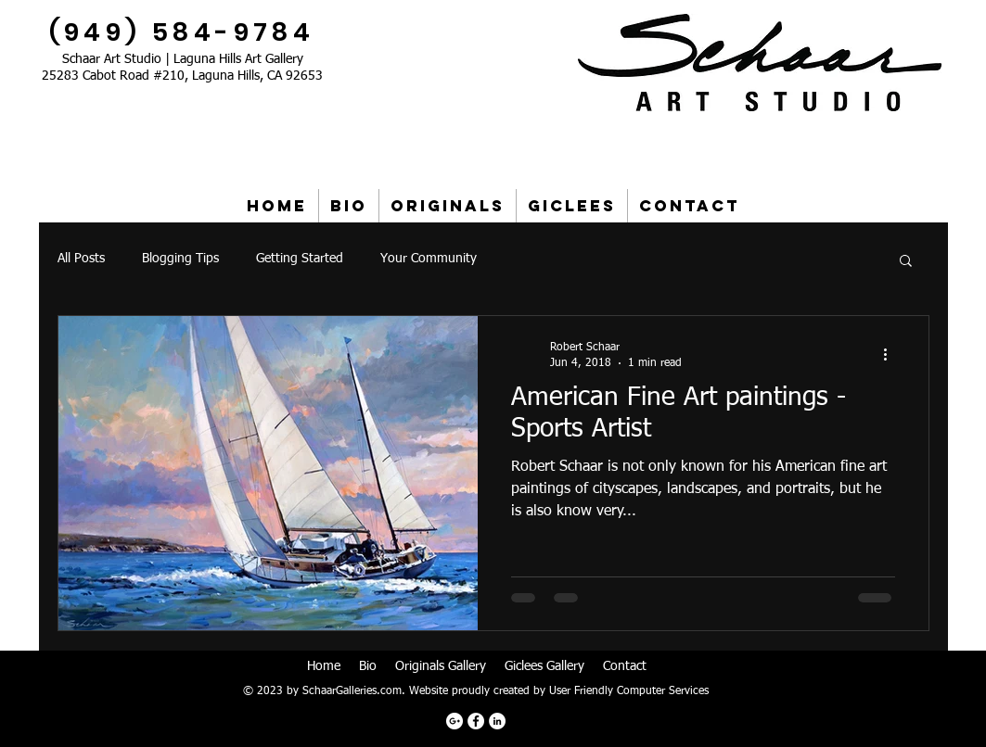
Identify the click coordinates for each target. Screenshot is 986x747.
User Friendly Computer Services (629, 691)
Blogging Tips (180, 258)
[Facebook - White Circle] (475, 721)
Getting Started (299, 258)
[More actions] (892, 354)
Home (323, 666)
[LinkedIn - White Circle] (497, 721)
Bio (368, 666)
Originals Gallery (440, 666)
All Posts (81, 258)
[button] (906, 262)
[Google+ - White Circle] (454, 721)
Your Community (428, 258)
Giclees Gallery (544, 666)
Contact (625, 666)
